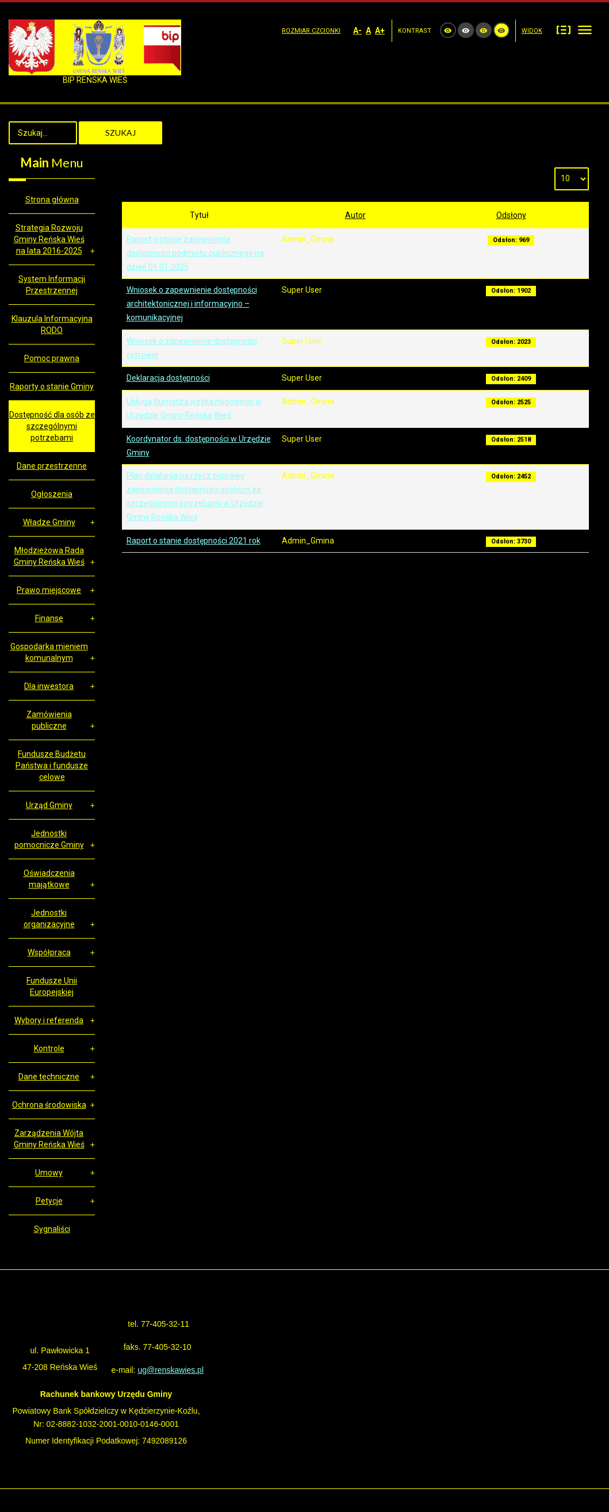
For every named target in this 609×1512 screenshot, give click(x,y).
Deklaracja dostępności (168, 377)
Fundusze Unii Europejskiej (51, 986)
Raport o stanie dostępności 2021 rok (194, 540)
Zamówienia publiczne (49, 720)
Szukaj (120, 132)
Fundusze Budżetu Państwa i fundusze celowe (52, 765)
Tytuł (199, 215)
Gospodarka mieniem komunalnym (49, 652)
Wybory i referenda (48, 1020)
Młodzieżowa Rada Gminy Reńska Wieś (49, 556)
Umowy (49, 1172)
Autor (355, 215)
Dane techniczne (48, 1076)
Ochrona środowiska (49, 1104)
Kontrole (49, 1048)
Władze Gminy (49, 522)
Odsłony (511, 215)
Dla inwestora (49, 686)
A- (357, 30)
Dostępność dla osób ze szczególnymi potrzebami (52, 426)
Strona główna (52, 199)
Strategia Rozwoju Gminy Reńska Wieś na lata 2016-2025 (49, 239)
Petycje (49, 1200)
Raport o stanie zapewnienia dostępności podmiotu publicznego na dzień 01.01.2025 (195, 253)
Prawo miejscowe (49, 590)
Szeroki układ (585, 29)
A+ (380, 30)
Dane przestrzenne (52, 465)
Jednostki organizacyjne (49, 918)
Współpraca (49, 952)
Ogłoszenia (51, 494)
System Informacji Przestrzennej (51, 284)
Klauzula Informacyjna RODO (52, 324)
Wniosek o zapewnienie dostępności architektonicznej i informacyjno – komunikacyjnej (192, 303)
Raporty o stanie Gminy (52, 386)
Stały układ (563, 29)
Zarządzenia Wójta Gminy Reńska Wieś (49, 1138)
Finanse (49, 618)
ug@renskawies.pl (170, 1370)
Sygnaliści (52, 1229)
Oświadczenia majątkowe (49, 878)
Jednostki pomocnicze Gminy (49, 839)
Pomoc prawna (51, 358)
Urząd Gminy (49, 805)
